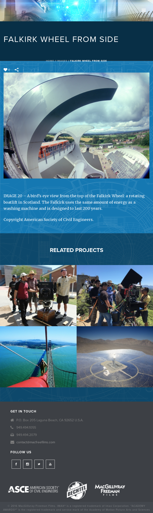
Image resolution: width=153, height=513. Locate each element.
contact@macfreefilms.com (35, 442)
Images (62, 61)
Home (50, 61)
